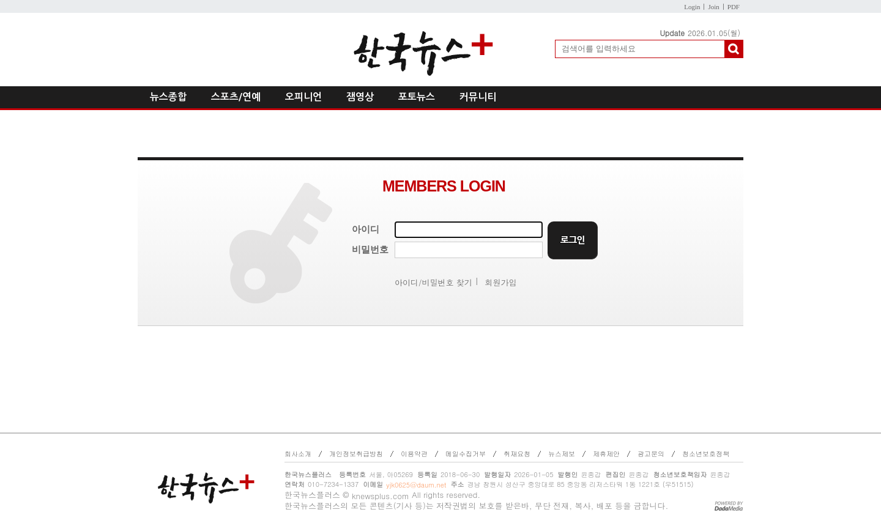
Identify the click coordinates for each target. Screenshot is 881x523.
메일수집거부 (465, 453)
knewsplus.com (380, 496)
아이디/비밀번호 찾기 (433, 282)
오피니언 (303, 97)
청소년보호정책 (705, 453)
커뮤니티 (477, 97)
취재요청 (517, 453)
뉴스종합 (168, 97)
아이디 (365, 229)
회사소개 (297, 453)
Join (713, 6)
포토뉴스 (416, 97)
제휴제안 (606, 453)
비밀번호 (370, 249)
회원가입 (501, 282)
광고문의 (651, 453)
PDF (733, 6)
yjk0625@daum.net (416, 484)
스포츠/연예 (236, 97)
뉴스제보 (561, 453)
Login (692, 6)
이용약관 (414, 453)
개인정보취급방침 (356, 453)
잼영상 (360, 97)
